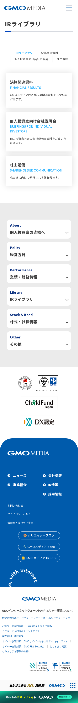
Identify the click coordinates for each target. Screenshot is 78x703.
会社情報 (55, 476)
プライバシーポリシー (20, 514)
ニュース (19, 476)
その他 (16, 344)
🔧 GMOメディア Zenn (39, 546)
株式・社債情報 (23, 321)
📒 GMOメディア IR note (39, 558)
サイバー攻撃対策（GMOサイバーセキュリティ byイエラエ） (35, 641)
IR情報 (53, 485)
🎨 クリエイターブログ (38, 535)
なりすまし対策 (58, 646)
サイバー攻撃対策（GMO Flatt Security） (23, 646)
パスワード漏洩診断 (13, 626)
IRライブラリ (24, 53)
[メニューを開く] (69, 8)
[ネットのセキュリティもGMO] (39, 697)
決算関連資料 (49, 53)
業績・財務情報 (23, 277)
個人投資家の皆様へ (27, 232)
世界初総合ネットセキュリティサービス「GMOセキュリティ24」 (37, 618)
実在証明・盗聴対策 (13, 636)
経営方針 (18, 254)
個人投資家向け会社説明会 (31, 59)
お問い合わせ (15, 505)
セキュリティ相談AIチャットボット (21, 630)
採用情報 (55, 494)
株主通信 (62, 59)
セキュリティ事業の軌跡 (15, 651)
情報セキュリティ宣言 (20, 522)
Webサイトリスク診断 (40, 626)
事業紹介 (20, 485)
